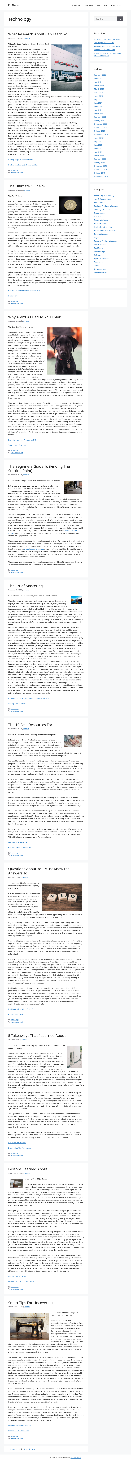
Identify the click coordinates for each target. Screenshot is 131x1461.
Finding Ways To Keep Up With (20, 159)
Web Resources (100, 272)
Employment (99, 213)
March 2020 (99, 155)
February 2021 (100, 117)
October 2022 (99, 92)
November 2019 (100, 169)
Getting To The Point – (17, 703)
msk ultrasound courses (34, 549)
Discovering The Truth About (19, 1148)
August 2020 (99, 138)
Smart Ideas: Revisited (17, 445)
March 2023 (99, 89)
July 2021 (98, 99)
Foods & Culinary (101, 220)
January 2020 (99, 162)
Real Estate (98, 248)
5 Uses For (12, 296)
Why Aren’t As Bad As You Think (34, 317)
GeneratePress (76, 1458)
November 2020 (100, 127)
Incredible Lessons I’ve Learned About (23, 440)
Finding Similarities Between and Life (23, 165)
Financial (97, 216)
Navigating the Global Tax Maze (107, 39)
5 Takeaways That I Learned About (37, 1035)
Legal (96, 237)
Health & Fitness (100, 223)
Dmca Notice (88, 5)
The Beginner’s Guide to (104, 42)
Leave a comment (17, 172)
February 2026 (100, 75)
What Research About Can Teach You (39, 34)
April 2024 (98, 82)
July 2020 (98, 141)
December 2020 (100, 124)
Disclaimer (76, 5)
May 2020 (98, 148)
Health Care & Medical (103, 227)
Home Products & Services (105, 230)
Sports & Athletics (101, 258)
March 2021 (99, 113)
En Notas (14, 5)
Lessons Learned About (27, 1169)
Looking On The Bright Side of (20, 1009)
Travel (96, 265)
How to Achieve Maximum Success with (24, 290)
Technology (14, 170)
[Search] (120, 18)
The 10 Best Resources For (30, 724)
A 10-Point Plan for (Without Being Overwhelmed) (28, 698)
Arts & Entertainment (102, 199)
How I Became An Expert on (19, 847)
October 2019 (99, 173)
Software (97, 255)
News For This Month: (17, 1142)
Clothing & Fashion (102, 209)
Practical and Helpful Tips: (18, 1431)
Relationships (99, 251)
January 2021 (99, 120)
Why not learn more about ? (19, 1425)
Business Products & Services (106, 206)
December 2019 (100, 166)
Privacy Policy (102, 5)
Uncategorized (100, 269)
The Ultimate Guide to (26, 186)
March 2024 (99, 85)
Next (35, 1449)
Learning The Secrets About (19, 842)
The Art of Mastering (25, 585)
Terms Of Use (116, 5)
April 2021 (98, 110)
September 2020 (101, 134)
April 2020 (98, 152)
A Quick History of (15, 1014)
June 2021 (98, 103)
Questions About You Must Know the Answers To (39, 870)
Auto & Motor (99, 202)
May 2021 (98, 106)
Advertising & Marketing (104, 195)
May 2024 (98, 78)
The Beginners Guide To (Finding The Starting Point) (39, 468)
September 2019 (101, 176)
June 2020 (98, 145)
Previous (12, 1449)
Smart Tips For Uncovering (30, 1302)
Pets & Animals (100, 244)
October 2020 (99, 131)
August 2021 (99, 96)
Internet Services (101, 234)
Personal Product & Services (105, 241)
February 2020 (100, 159)
